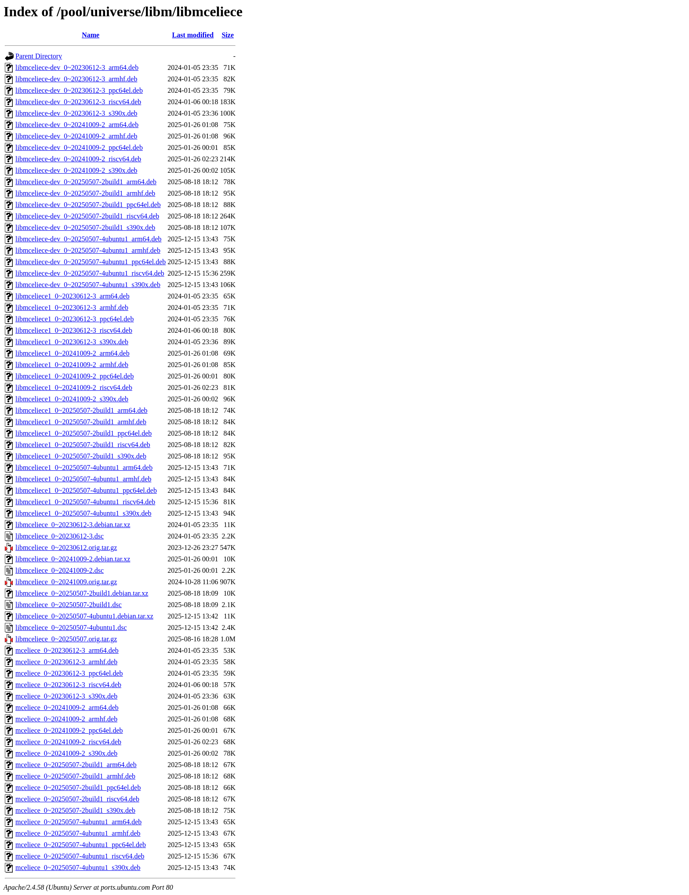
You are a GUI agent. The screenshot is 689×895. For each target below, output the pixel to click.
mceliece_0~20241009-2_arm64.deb (67, 707)
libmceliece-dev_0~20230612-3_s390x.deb (76, 113)
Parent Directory (38, 56)
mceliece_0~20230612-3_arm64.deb (67, 650)
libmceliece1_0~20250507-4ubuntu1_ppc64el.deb (86, 490)
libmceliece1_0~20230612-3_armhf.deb (71, 307)
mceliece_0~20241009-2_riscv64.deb (68, 742)
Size (227, 35)
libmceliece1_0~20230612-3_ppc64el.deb (74, 319)
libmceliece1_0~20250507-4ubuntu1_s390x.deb (83, 513)
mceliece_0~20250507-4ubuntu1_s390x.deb (78, 867)
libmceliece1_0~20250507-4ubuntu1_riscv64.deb (85, 502)
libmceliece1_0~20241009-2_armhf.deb (71, 364)
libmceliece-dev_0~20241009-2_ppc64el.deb (79, 147)
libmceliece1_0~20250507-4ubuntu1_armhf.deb (83, 479)
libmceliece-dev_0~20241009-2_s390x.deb (76, 170)
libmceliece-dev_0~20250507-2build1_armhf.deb (85, 193)
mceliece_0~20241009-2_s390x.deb (66, 753)
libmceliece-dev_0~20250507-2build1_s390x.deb (85, 227)
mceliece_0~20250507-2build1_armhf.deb (75, 776)
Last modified (193, 35)
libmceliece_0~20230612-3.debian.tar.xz (72, 524)
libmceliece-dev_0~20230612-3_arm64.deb (76, 67)
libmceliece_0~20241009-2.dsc (59, 570)
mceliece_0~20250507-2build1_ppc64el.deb (78, 787)
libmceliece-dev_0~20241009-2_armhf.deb (76, 136)
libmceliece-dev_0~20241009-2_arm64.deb (76, 124)
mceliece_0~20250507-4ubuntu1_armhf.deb (78, 833)
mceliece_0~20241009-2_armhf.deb (66, 719)
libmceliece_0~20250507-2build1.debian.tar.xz (81, 593)
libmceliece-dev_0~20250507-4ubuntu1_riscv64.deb (89, 273)
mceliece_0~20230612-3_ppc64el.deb (69, 673)
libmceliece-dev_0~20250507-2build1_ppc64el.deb (88, 204)
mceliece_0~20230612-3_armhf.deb (66, 662)
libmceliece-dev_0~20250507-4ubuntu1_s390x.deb (87, 284)
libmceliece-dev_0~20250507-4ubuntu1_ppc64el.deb (90, 262)
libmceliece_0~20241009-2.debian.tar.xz (72, 559)
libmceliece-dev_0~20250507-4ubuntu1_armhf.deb (87, 250)
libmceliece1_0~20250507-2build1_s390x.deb (80, 456)
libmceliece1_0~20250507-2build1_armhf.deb (80, 422)
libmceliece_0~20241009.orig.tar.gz (66, 582)
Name (90, 35)
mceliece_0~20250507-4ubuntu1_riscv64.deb (79, 856)
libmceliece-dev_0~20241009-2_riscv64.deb (78, 159)
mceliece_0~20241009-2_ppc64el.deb (69, 730)
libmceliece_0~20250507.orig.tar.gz (66, 639)
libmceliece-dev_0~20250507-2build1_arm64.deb (85, 182)
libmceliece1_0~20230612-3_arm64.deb (72, 296)
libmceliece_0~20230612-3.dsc (59, 536)
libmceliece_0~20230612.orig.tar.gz (66, 547)
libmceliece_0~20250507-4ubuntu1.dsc (71, 627)
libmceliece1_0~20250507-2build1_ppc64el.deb (83, 433)
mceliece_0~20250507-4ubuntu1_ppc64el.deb (80, 844)
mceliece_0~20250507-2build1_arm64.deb (76, 764)
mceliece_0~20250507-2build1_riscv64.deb (77, 799)
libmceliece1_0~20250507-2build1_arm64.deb (81, 410)
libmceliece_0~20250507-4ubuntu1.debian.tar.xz (84, 616)
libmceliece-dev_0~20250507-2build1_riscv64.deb (87, 216)
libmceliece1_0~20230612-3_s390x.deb (71, 342)
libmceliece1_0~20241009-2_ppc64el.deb (74, 376)
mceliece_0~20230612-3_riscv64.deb (68, 684)
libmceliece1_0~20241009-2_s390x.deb (71, 399)
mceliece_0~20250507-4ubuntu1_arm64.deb (78, 822)
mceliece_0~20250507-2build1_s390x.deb (75, 810)
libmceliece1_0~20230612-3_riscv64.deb (73, 330)
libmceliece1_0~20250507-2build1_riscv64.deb (82, 444)
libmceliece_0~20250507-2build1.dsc (68, 604)
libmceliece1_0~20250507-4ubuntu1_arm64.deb (83, 467)
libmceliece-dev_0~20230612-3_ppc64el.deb (79, 90)
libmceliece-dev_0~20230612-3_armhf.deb (76, 79)
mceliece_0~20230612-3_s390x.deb (66, 696)
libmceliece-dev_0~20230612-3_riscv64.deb (78, 102)
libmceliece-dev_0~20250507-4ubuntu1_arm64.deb (88, 239)
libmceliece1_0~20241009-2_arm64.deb (72, 353)
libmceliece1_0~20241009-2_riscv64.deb (73, 387)
